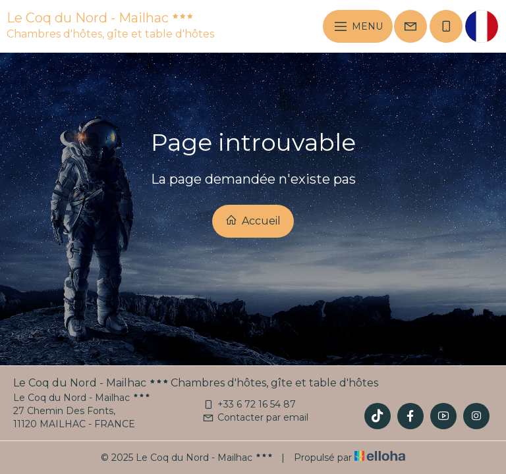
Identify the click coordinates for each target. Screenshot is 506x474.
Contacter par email (255, 417)
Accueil (253, 220)
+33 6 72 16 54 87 (249, 404)
